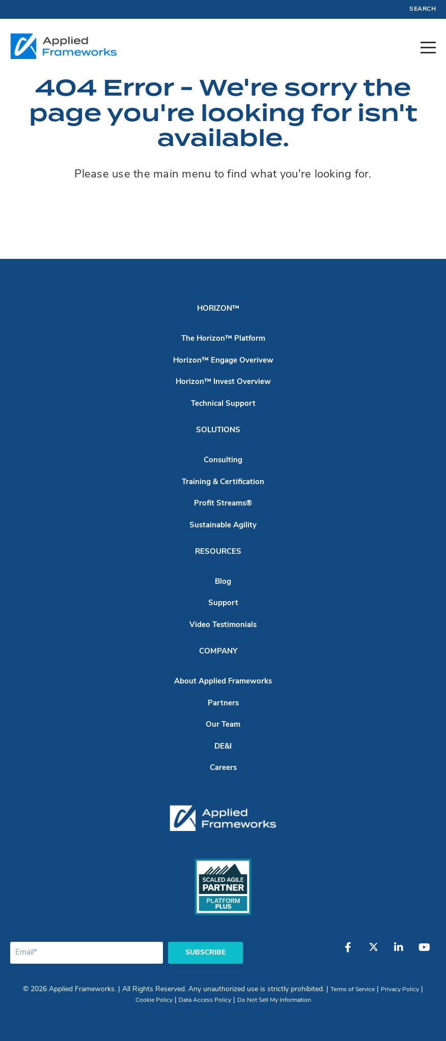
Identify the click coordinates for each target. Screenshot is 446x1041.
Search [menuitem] (422, 9)
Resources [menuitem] (218, 552)
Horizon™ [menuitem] (218, 309)
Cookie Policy (154, 1000)
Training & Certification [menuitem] (223, 482)
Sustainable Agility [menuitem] (223, 525)
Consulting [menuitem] (223, 460)
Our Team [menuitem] (223, 725)
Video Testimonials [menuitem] (223, 625)
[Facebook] (348, 952)
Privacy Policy (400, 990)
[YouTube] (424, 952)
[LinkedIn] (398, 952)
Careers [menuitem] (223, 768)
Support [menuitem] (223, 603)
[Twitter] (373, 952)
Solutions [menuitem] (218, 430)
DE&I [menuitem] (223, 747)
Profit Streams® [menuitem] (223, 504)
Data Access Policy (205, 1000)
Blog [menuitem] (223, 582)
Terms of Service (352, 990)
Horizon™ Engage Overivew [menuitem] (223, 361)
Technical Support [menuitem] (223, 404)
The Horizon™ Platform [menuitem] (223, 339)
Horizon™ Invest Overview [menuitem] (223, 382)
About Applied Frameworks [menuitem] (223, 682)
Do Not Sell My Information (274, 1000)
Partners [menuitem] (223, 703)
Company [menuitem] (218, 652)
